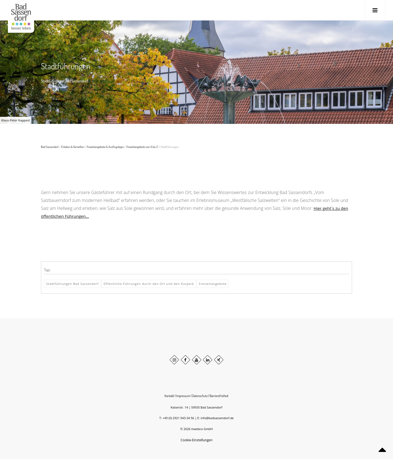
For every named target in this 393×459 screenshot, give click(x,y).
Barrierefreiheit (219, 396)
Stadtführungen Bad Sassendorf (72, 284)
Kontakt (169, 396)
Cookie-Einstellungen (196, 440)
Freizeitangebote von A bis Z (142, 147)
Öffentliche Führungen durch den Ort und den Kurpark (149, 284)
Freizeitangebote (213, 284)
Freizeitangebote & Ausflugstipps (105, 147)
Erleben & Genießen (72, 147)
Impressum (183, 396)
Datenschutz (200, 396)
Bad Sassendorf (50, 147)
